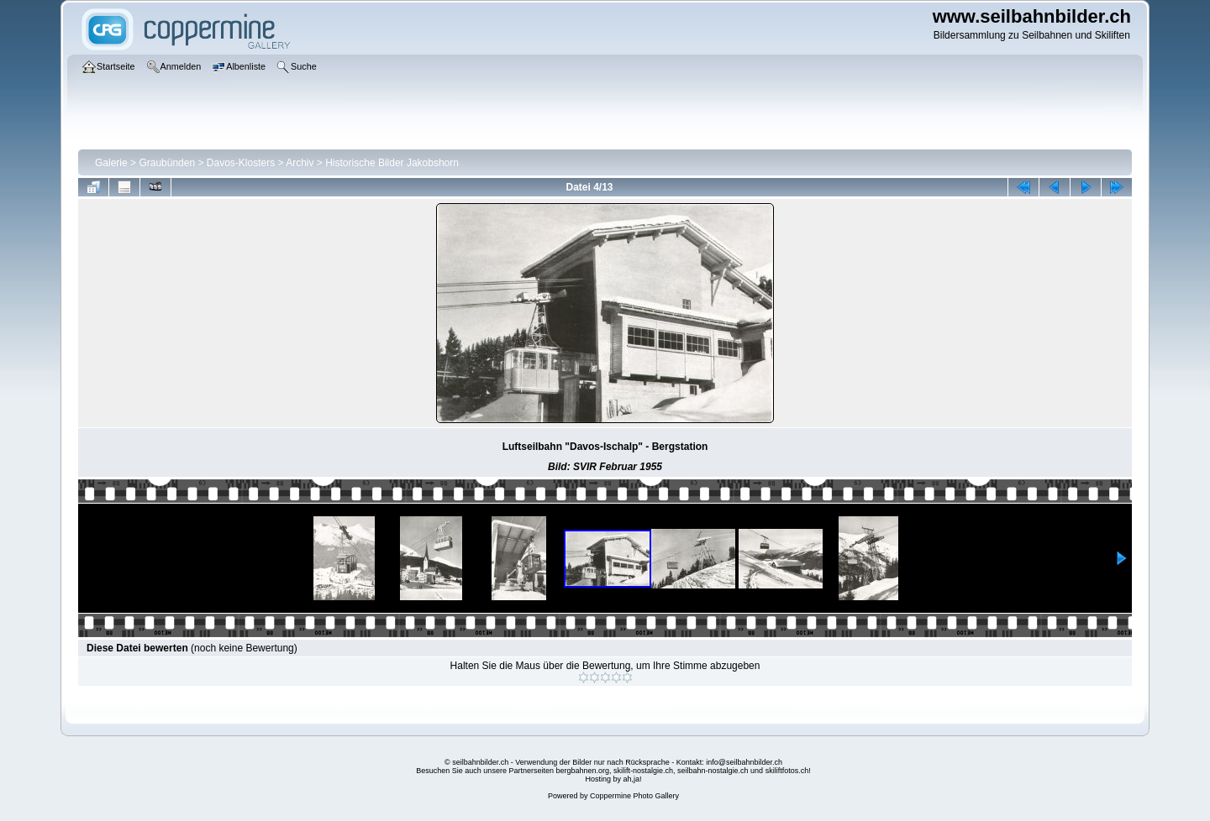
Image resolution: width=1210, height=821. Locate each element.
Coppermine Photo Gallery (634, 796)
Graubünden (167, 163)
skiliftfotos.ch (787, 770)
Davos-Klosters (241, 163)
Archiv (299, 163)
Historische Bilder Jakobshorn (392, 163)
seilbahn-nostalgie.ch (713, 770)
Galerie (111, 163)
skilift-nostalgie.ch (643, 770)
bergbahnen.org (582, 770)
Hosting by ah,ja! (613, 779)
